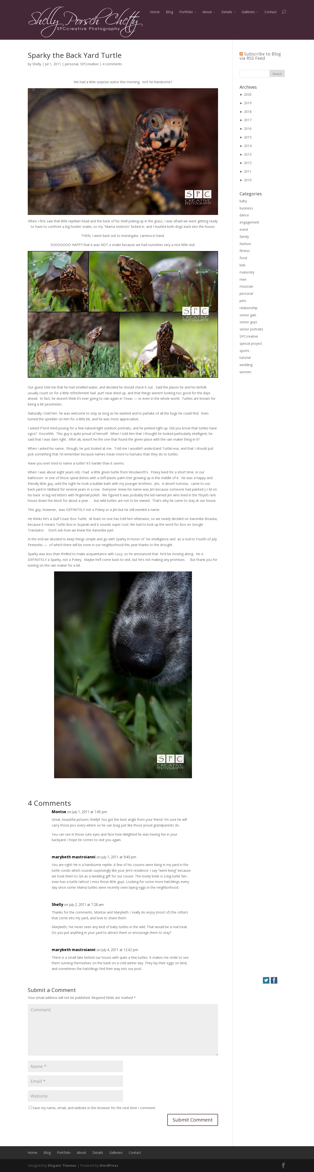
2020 (248, 94)
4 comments (112, 64)
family (244, 236)
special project (251, 343)
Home (155, 12)
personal (71, 64)
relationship (249, 308)
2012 (248, 162)
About (207, 12)
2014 (248, 145)
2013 (248, 154)
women (245, 372)
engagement (249, 222)
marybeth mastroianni (73, 857)
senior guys (248, 322)
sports (244, 350)
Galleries (248, 12)
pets (243, 300)
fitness (245, 250)
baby (243, 201)
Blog (169, 12)
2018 (248, 111)
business (246, 208)
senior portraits (251, 329)
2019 (248, 103)
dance (244, 215)
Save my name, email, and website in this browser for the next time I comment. (94, 1108)
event (244, 229)
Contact (270, 12)
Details (226, 12)
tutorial (245, 357)
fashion (245, 243)
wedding (246, 364)
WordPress (109, 1165)
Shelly (36, 64)
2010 (248, 180)
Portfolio (186, 12)
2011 (248, 171)
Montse (59, 811)
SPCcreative (89, 64)
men (243, 279)
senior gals (248, 315)
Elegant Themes (62, 1165)
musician (246, 286)
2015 (248, 137)
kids (243, 265)
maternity (247, 272)
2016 (248, 128)
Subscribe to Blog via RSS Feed (260, 56)
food (243, 258)
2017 (248, 120)
